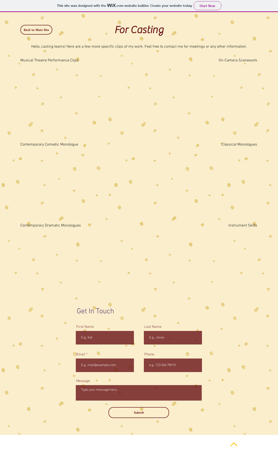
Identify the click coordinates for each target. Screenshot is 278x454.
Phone (149, 354)
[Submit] (138, 412)
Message (83, 381)
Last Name (153, 327)
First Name (85, 327)
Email (80, 354)
